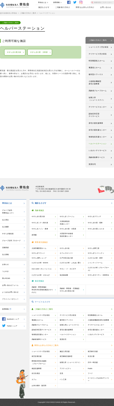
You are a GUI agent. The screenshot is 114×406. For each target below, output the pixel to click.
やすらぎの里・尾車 (95, 223)
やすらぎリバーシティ (96, 253)
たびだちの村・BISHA (40, 263)
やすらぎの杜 (65, 248)
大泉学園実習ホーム (39, 248)
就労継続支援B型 (66, 356)
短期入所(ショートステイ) (69, 325)
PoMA (90, 368)
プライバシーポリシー (10, 299)
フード (90, 373)
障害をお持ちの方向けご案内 (45, 345)
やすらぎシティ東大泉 (40, 223)
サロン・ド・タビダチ (68, 269)
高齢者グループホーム (98, 91)
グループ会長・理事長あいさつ (8, 211)
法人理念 (5, 220)
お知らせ (5, 264)
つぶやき (5, 271)
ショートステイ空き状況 (98, 47)
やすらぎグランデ (94, 216)
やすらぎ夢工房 (93, 248)
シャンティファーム (95, 263)
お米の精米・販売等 (39, 385)
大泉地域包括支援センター (65, 222)
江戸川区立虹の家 (66, 258)
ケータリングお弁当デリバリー (98, 379)
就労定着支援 (36, 356)
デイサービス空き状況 (98, 54)
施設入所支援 (65, 351)
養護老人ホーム (95, 67)
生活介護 (91, 356)
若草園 (34, 235)
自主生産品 (36, 373)
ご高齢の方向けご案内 (98, 40)
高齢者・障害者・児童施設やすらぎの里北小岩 (69, 289)
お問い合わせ (105, 7)
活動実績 (5, 247)
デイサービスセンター (98, 107)
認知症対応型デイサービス (94, 115)
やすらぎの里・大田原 (39, 52)
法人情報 (5, 254)
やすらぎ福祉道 (8, 233)
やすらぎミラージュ (67, 216)
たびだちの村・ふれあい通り (70, 263)
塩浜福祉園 (64, 275)
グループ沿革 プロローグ (11, 240)
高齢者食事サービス (97, 157)
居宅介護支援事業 (96, 123)
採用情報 (56, 2)
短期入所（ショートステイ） (97, 99)
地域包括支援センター (98, 137)
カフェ (34, 379)
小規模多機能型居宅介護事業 (95, 82)
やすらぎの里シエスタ (96, 229)
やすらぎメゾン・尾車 (40, 229)
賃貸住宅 (92, 164)
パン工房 (63, 379)
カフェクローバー (66, 253)
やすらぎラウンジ (38, 253)
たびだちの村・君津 (95, 258)
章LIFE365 (6, 278)
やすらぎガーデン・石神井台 (98, 275)
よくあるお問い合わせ (10, 292)
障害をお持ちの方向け (85, 7)
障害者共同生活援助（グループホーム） (39, 362)
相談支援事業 (36, 368)
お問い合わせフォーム (10, 285)
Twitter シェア (9, 325)
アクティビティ (65, 368)
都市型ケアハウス (96, 74)
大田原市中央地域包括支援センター (66, 235)
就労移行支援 (93, 351)
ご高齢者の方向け (62, 7)
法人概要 (5, 227)
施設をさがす (43, 7)
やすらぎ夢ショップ (39, 258)
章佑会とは (42, 2)
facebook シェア (10, 319)
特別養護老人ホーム (97, 61)
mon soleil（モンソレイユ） (42, 269)
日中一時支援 (93, 362)
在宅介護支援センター (98, 130)
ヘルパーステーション (98, 144)
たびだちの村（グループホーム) (98, 269)
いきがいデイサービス (98, 150)
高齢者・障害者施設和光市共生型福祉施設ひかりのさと (42, 289)
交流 (61, 373)
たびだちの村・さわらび (41, 275)
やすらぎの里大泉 (14, 52)
